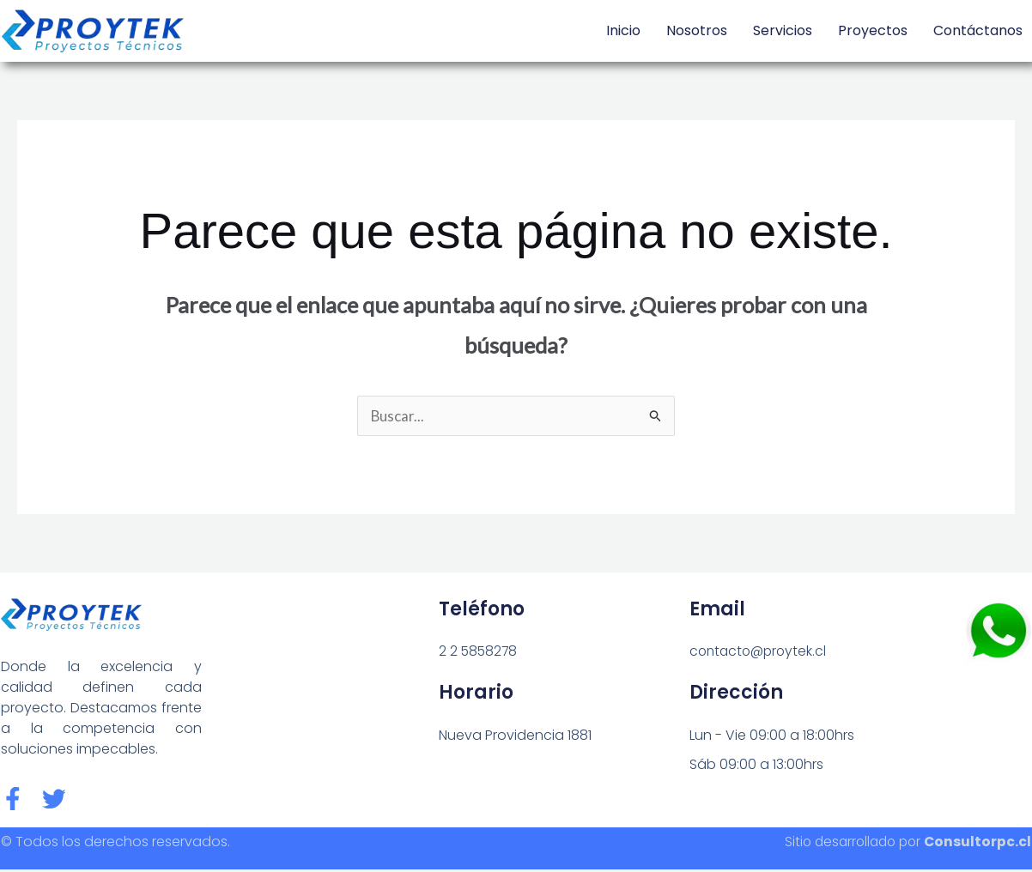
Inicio (623, 30)
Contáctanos (978, 30)
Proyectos (873, 30)
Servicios (782, 30)
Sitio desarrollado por (903, 844)
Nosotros (696, 30)
